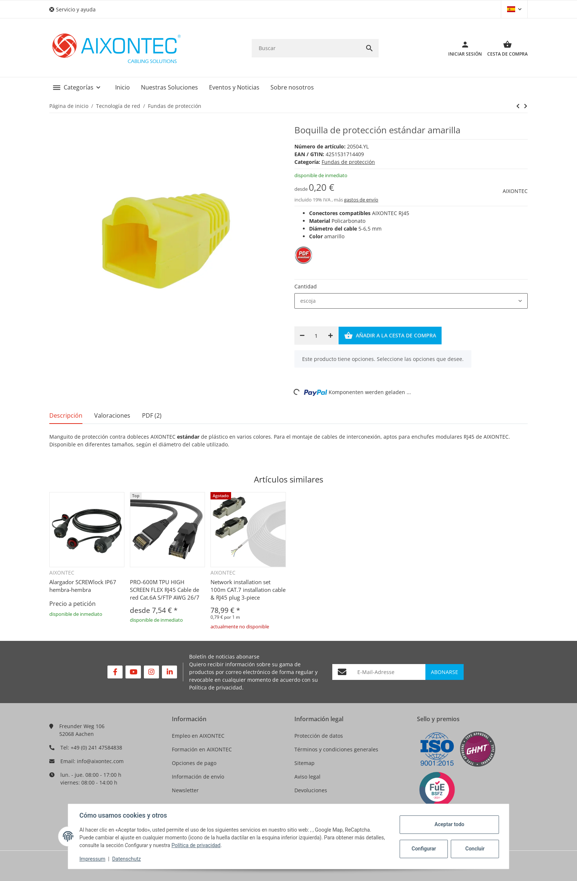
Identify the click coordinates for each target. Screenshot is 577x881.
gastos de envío (361, 199)
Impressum (93, 859)
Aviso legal (307, 776)
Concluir (474, 849)
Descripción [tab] (65, 415)
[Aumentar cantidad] (330, 335)
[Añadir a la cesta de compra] (390, 335)
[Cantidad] (316, 335)
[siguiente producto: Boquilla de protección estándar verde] (518, 106)
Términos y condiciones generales (336, 749)
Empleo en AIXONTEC (198, 735)
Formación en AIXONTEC (202, 749)
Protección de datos (318, 735)
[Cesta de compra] (505, 48)
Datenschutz (127, 859)
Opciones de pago (194, 762)
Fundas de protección (348, 161)
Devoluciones (310, 790)
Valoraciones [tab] (112, 415)
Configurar (423, 849)
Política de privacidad (215, 687)
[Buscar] (306, 48)
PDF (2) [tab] (152, 415)
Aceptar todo (449, 824)
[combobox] (411, 301)
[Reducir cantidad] (302, 335)
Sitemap (304, 762)
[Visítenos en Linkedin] (169, 672)
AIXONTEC (515, 190)
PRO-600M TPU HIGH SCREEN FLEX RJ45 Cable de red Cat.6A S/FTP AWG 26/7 (164, 589)
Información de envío (198, 776)
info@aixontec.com (100, 761)
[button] (75, 9)
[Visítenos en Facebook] (115, 672)
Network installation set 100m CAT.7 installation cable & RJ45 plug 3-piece (248, 589)
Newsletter (185, 790)
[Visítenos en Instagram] (151, 672)
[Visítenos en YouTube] (133, 672)
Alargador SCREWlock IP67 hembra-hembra (82, 585)
